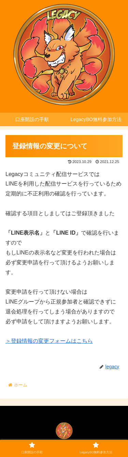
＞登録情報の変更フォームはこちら (49, 341)
